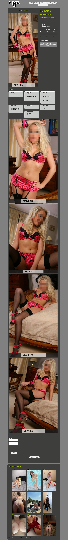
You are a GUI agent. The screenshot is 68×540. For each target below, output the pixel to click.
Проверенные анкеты (43, 2)
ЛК (46, 5)
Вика (13, 514)
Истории (54, 2)
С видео (50, 2)
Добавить (14, 452)
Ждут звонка (36, 2)
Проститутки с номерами (31, 537)
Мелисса (28, 469)
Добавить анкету (41, 5)
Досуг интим (10, 537)
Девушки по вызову (23, 537)
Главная (31, 2)
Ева (28, 514)
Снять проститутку (16, 537)
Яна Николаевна (45, 491)
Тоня (28, 491)
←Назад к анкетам (34, 457)
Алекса (44, 469)
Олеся (44, 514)
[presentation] (15, 449)
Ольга (13, 491)
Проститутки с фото (40, 537)
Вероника (13, 469)
